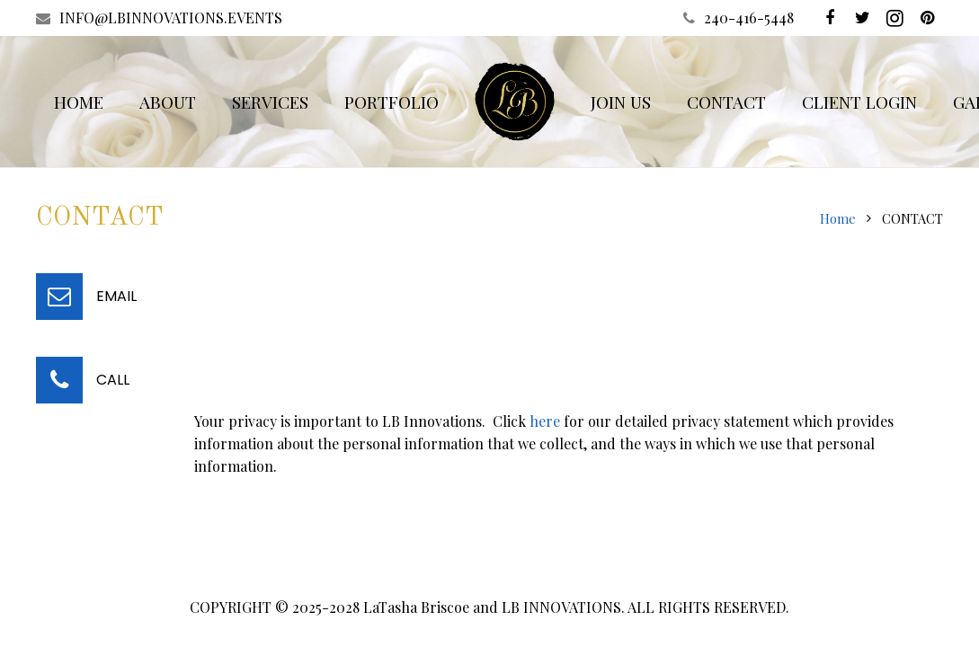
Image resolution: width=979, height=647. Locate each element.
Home (838, 218)
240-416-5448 (749, 17)
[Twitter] (862, 18)
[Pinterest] (927, 18)
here (545, 421)
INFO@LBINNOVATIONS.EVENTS (170, 17)
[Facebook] (830, 18)
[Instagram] (894, 18)
